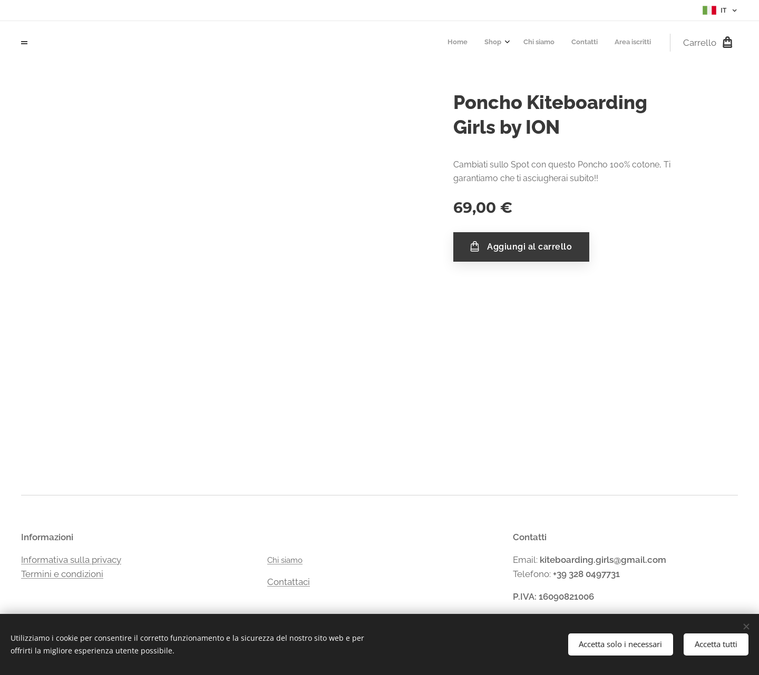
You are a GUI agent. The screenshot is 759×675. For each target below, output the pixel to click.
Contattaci (288, 582)
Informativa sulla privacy (71, 559)
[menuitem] (581, 42)
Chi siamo (285, 560)
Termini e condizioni (62, 574)
